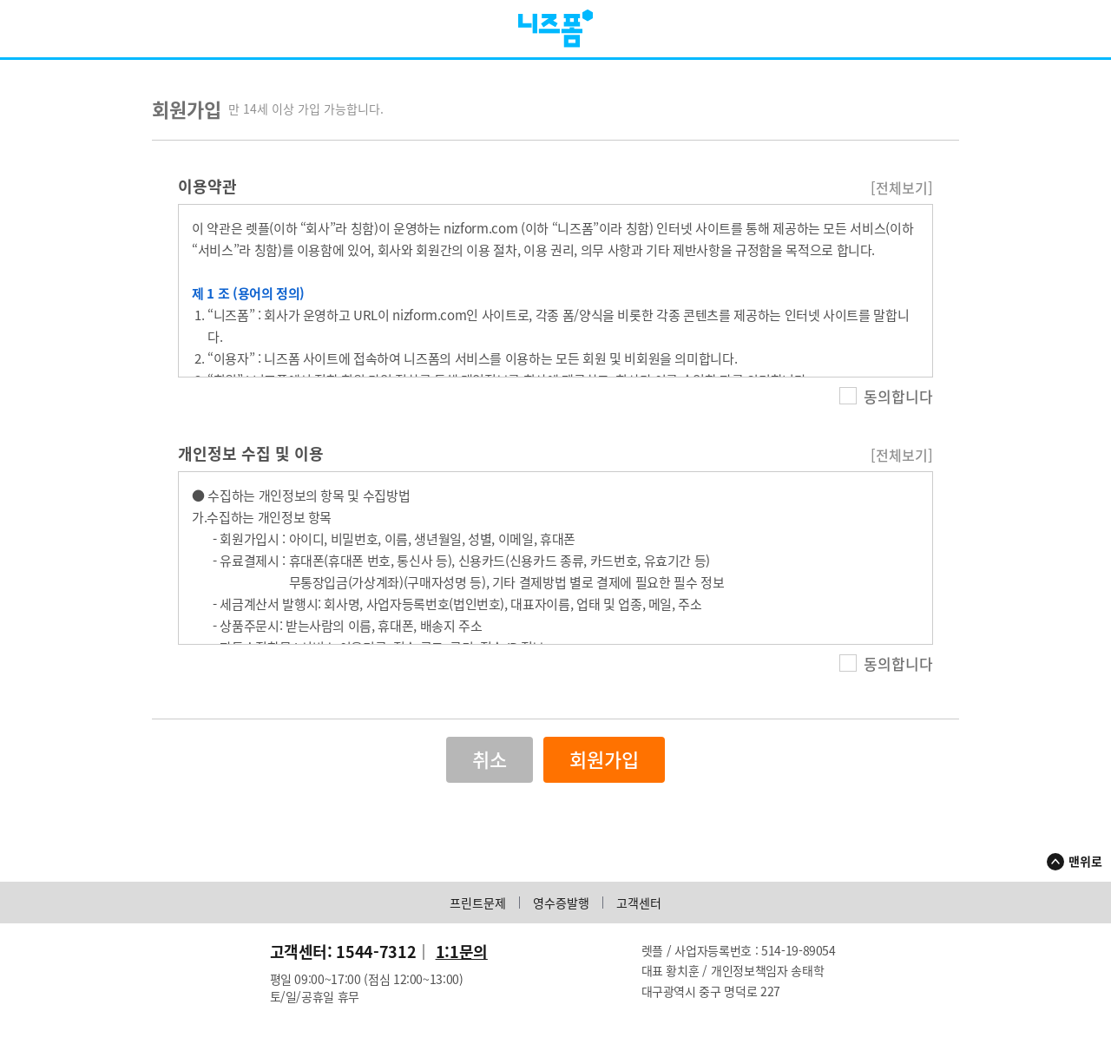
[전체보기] (902, 196)
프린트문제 (478, 911)
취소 (489, 768)
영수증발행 (561, 911)
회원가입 (604, 768)
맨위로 (1085, 869)
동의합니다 (886, 405)
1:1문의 (462, 960)
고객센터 (638, 911)
